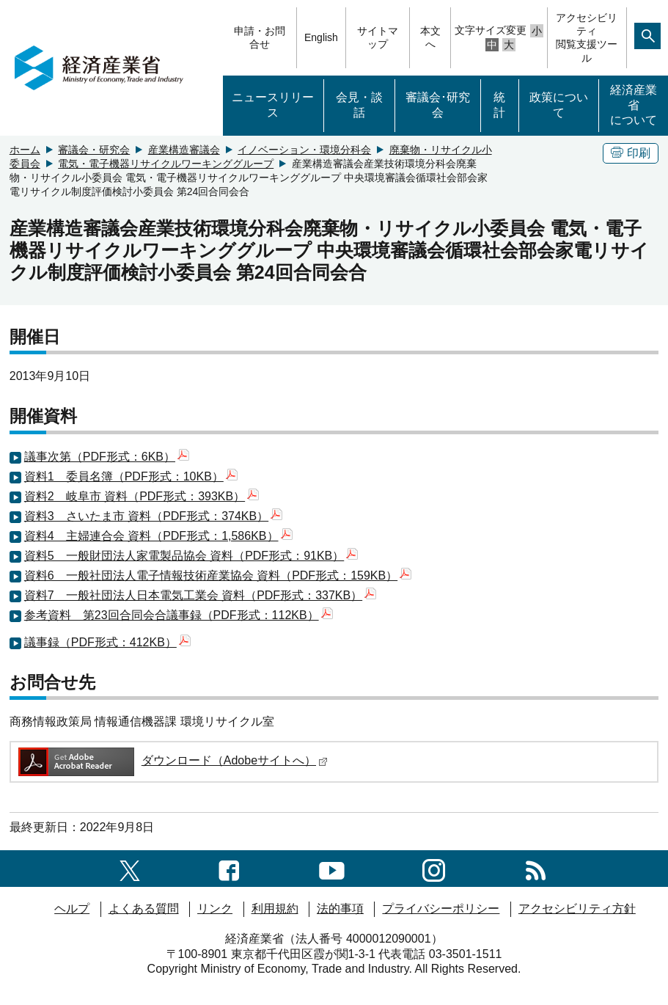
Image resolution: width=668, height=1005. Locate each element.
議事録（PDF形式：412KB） (107, 642)
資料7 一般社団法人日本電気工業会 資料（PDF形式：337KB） (200, 595)
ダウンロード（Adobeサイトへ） (172, 760)
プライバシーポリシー (440, 908)
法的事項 (340, 908)
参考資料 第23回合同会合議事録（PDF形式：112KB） (178, 615)
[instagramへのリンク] (434, 868)
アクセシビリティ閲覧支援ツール (586, 38)
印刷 (630, 153)
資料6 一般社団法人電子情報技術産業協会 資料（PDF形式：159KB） (217, 575)
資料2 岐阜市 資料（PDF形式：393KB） (141, 496)
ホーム (25, 150)
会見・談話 (359, 105)
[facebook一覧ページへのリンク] (229, 868)
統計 (499, 105)
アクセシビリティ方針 (577, 908)
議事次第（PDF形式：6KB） (106, 456)
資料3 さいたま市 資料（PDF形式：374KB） (153, 516)
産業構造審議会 (184, 150)
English (321, 37)
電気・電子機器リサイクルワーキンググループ (166, 163)
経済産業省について (633, 105)
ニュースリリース (273, 105)
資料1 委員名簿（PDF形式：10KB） (131, 476)
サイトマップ (377, 37)
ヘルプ (71, 908)
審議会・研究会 (94, 150)
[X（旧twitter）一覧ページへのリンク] (130, 868)
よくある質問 (144, 908)
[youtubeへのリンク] (332, 868)
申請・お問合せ (259, 37)
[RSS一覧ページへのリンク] (535, 868)
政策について (558, 105)
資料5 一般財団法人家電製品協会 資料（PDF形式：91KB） (191, 555)
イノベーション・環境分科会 (304, 150)
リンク (214, 908)
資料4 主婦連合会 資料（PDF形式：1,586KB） (158, 536)
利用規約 (275, 908)
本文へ (430, 37)
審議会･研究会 (437, 105)
